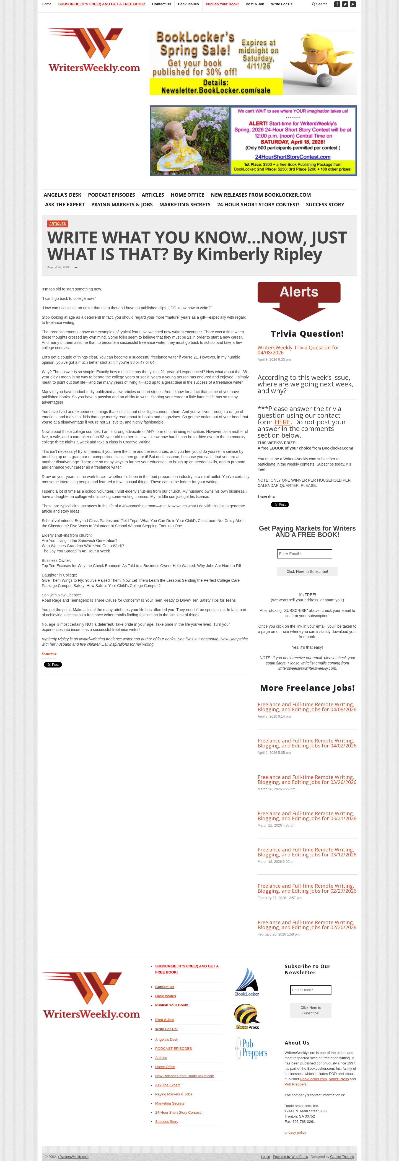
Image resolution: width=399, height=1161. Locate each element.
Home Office (187, 194)
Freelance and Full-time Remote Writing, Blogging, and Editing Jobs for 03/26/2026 (307, 779)
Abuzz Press (339, 1079)
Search (320, 4)
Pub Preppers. (296, 1084)
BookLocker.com (313, 1079)
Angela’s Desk (62, 194)
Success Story (325, 204)
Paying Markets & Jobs (122, 204)
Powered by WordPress (290, 1157)
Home (46, 4)
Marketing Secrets (185, 204)
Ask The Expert (65, 204)
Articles (153, 194)
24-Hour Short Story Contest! (258, 204)
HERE (282, 421)
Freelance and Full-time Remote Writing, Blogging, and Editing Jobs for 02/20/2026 (307, 925)
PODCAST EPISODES (111, 194)
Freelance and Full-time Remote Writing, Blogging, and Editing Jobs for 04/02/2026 (307, 743)
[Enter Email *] (304, 554)
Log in (265, 1157)
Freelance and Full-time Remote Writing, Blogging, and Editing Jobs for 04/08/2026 (307, 707)
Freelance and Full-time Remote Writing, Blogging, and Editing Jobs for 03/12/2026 (307, 852)
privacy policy (295, 1132)
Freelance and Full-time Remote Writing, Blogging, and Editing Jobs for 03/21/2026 (307, 816)
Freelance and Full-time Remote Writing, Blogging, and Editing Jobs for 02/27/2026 (307, 888)
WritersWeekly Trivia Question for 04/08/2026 (298, 350)
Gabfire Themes (342, 1157)
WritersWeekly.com (73, 1157)
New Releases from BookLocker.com (261, 194)
